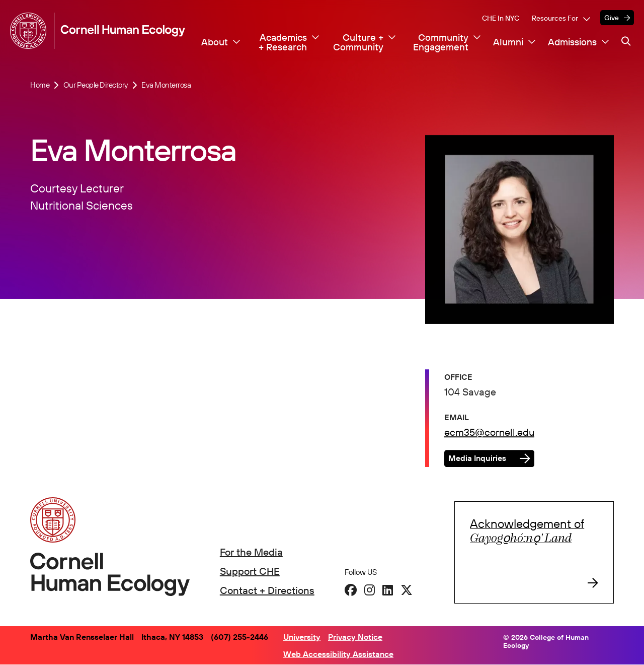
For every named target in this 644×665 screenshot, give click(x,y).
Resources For (555, 18)
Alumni (508, 42)
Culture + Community (358, 42)
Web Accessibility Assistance (338, 654)
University (301, 637)
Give (611, 17)
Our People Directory (95, 85)
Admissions (572, 42)
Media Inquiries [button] (477, 459)
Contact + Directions (267, 590)
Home (39, 85)
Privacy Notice (355, 637)
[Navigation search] (626, 41)
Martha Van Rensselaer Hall (82, 637)
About (214, 42)
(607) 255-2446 (239, 637)
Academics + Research (283, 42)
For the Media (251, 552)
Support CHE (250, 571)
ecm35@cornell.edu (489, 433)
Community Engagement (440, 42)
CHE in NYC (500, 18)
